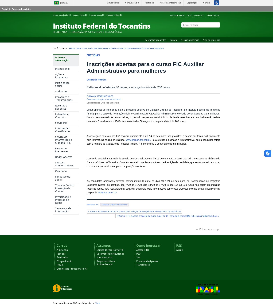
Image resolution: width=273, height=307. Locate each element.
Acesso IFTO (142, 249)
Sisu (138, 257)
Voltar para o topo (209, 229)
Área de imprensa (211, 40)
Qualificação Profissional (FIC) (72, 268)
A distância (62, 249)
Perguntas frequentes (155, 40)
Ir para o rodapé (115, 15)
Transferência (143, 264)
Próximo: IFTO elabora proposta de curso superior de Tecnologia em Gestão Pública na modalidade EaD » (168, 215)
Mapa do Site (213, 15)
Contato (173, 40)
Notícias (88, 48)
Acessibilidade (177, 15)
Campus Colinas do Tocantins (114, 205)
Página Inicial (75, 48)
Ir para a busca (97, 15)
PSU (138, 253)
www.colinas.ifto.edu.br (138, 140)
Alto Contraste (196, 15)
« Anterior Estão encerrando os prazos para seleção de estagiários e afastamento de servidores (134, 211)
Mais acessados (104, 257)
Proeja (60, 264)
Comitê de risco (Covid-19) (109, 249)
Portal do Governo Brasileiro (16, 9)
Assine (179, 249)
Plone (97, 303)
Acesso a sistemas (190, 40)
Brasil (64, 2)
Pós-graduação (64, 261)
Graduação (62, 257)
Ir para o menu (80, 15)
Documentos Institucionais (110, 253)
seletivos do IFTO (107, 192)
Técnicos (61, 253)
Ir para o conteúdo (62, 15)
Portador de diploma (147, 261)
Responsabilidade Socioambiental (105, 263)
